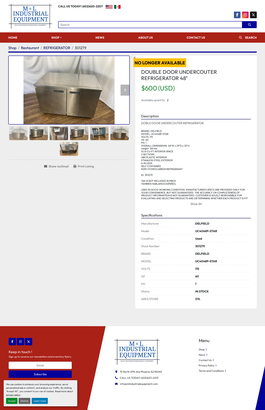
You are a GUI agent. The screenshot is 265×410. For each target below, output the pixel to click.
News (100, 37)
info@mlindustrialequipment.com (139, 384)
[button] (56, 37)
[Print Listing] (83, 166)
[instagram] (245, 15)
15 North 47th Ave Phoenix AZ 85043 (141, 371)
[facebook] (237, 15)
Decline (24, 400)
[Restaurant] (30, 47)
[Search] (150, 24)
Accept (11, 400)
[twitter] (253, 15)
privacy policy (13, 394)
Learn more (40, 400)
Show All (196, 204)
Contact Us (196, 37)
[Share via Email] (56, 166)
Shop (55, 37)
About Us (145, 37)
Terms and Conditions (211, 370)
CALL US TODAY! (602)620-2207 (80, 6)
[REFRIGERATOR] (56, 47)
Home (12, 37)
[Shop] (12, 47)
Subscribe (40, 374)
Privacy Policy (206, 365)
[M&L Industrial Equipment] (137, 351)
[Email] (40, 365)
